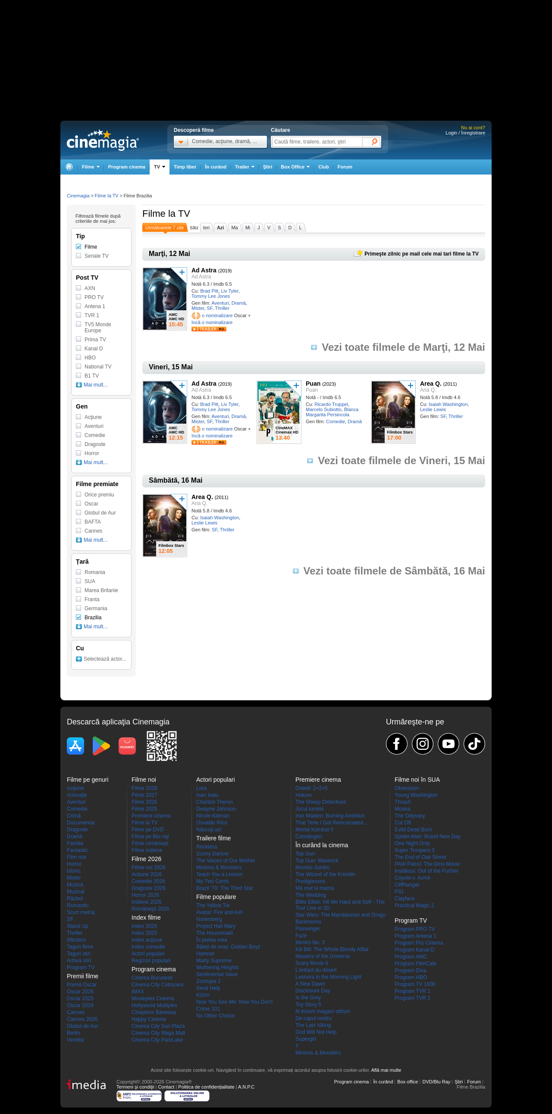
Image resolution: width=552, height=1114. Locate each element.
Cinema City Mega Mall (158, 1033)
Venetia (75, 1040)
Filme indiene (147, 850)
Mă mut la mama (314, 888)
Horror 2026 (145, 895)
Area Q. (431, 383)
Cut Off (403, 823)
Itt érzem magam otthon (322, 1011)
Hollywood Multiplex (154, 1005)
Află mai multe (386, 1070)
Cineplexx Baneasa (154, 1012)
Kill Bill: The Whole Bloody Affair (332, 949)
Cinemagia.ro (103, 140)
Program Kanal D (414, 950)
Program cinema (126, 166)
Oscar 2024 (80, 1005)
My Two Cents (212, 881)
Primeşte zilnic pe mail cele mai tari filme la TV (421, 254)
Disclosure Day (312, 991)
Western (76, 940)
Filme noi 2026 (149, 867)
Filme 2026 (144, 802)
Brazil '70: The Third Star (224, 888)
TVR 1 (92, 315)
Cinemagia (78, 195)
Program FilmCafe (415, 964)
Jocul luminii (309, 809)
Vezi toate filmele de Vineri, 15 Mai (401, 461)
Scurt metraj (81, 912)
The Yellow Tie (212, 905)
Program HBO (411, 977)
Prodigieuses (310, 881)
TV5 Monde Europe (98, 327)
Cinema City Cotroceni (157, 985)
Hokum (303, 795)
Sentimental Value (217, 974)
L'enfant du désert (316, 970)
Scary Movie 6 (311, 963)
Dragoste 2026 (149, 888)
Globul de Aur (100, 513)
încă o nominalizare (211, 322)
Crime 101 (208, 1009)
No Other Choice (215, 1016)
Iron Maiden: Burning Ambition (330, 816)
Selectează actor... (105, 659)
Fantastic (77, 850)
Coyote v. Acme (412, 878)
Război (75, 899)
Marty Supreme (214, 961)
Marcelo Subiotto (324, 409)
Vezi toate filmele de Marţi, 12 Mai (403, 347)
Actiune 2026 (147, 874)
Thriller (222, 308)
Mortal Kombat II (314, 830)
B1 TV (92, 376)
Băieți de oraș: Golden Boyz (228, 947)
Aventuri (220, 303)
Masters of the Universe (322, 956)
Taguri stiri (79, 954)
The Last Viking (313, 1025)
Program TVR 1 (412, 991)
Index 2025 (144, 933)
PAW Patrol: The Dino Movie (427, 864)
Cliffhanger (407, 885)
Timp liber (185, 166)
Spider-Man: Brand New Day (428, 836)
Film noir (77, 857)
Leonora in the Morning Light (328, 977)
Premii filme (82, 976)
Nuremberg (209, 919)
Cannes (93, 531)
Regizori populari (151, 961)
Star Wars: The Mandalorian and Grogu (340, 915)
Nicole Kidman (212, 816)
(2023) (329, 384)
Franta (92, 599)
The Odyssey (410, 816)
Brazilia (93, 618)
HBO (90, 358)
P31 (399, 892)
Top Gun (305, 854)
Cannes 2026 (82, 1019)
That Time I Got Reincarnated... (331, 823)
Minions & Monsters (219, 867)
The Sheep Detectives (320, 802)
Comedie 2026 (148, 881)
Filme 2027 (144, 795)
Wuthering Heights (217, 967)
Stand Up (77, 926)
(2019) (225, 270)
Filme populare (216, 896)
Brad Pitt (209, 290)
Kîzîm (203, 995)
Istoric (74, 871)
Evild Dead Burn (413, 830)
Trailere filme (213, 838)
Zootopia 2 (208, 981)
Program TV (80, 967)
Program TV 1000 (415, 984)
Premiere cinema (151, 816)
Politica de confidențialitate (206, 1086)
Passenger (307, 929)
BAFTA (93, 522)
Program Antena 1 (415, 936)
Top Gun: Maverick (317, 861)
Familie (75, 843)
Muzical (76, 892)
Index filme (146, 917)
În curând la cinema (321, 845)
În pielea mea (211, 940)
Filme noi (144, 779)
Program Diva (410, 970)
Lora (201, 788)
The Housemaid (214, 933)
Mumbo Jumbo (312, 867)
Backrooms (308, 922)
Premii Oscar (82, 985)
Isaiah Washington (448, 404)
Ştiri (267, 166)
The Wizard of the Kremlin (325, 874)
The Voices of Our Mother (225, 861)
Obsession (407, 788)
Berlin (73, 1033)
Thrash (403, 802)
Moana (403, 809)
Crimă (74, 816)
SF (209, 308)
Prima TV (95, 340)
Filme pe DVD (148, 830)
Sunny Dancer (212, 854)
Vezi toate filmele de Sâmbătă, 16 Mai (395, 571)
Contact (166, 1086)
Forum (345, 166)
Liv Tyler (229, 290)
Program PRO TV (415, 929)
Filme (91, 247)
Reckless (206, 847)
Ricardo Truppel (331, 404)
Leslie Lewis (433, 409)
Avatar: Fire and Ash (219, 912)
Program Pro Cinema (419, 943)
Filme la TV (106, 195)
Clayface (405, 899)
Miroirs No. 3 (310, 942)
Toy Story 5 (308, 1005)
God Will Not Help (315, 1032)
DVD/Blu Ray (436, 1081)
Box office (407, 1081)
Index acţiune (147, 940)
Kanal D (94, 349)
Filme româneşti (150, 843)
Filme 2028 (144, 788)
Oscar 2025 (80, 998)
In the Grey (308, 998)
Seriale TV (97, 256)
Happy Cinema (149, 1019)
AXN (90, 288)
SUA (90, 581)
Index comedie (148, 947)
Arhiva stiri (79, 961)
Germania (96, 608)
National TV (98, 367)
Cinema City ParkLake (157, 1040)
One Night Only (412, 843)
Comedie (335, 421)
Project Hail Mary (215, 926)
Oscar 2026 (80, 992)
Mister (197, 308)
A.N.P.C (246, 1086)
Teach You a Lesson (219, 874)
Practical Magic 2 (414, 905)
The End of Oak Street (420, 857)
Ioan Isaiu (207, 795)
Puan (313, 383)
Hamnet (205, 954)
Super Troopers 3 (415, 850)
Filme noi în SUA (417, 779)
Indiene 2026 (146, 902)
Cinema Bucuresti (152, 978)
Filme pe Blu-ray (150, 836)
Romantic (78, 905)
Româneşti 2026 (150, 909)
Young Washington (416, 795)
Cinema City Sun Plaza (158, 1026)
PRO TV (94, 297)
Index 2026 (144, 926)
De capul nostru (313, 1018)
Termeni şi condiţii (135, 1086)
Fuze (301, 936)
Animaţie (77, 795)
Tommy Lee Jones (210, 296)
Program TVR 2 (412, 998)
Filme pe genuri (88, 779)
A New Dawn (310, 984)
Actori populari (148, 954)
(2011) (450, 384)
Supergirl (305, 1039)
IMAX (138, 992)
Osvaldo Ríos (211, 823)
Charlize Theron (214, 802)
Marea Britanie (101, 590)
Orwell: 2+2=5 (311, 788)
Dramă (239, 303)
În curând (215, 166)
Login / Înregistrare (465, 132)
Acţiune (93, 417)
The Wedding (310, 895)
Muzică (75, 885)
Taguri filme (80, 947)
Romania (95, 572)
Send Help (208, 988)
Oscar (91, 504)
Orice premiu (99, 495)
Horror (92, 453)
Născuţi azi (209, 830)
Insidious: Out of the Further (427, 871)
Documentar (81, 823)
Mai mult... (95, 385)
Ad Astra (203, 270)
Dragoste (95, 444)
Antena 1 (95, 306)
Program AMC (411, 957)
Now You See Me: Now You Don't (234, 1002)
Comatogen (308, 836)
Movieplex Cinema (153, 998)
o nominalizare (217, 315)
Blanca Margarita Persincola (332, 412)
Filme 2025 (144, 809)
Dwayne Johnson (216, 809)
